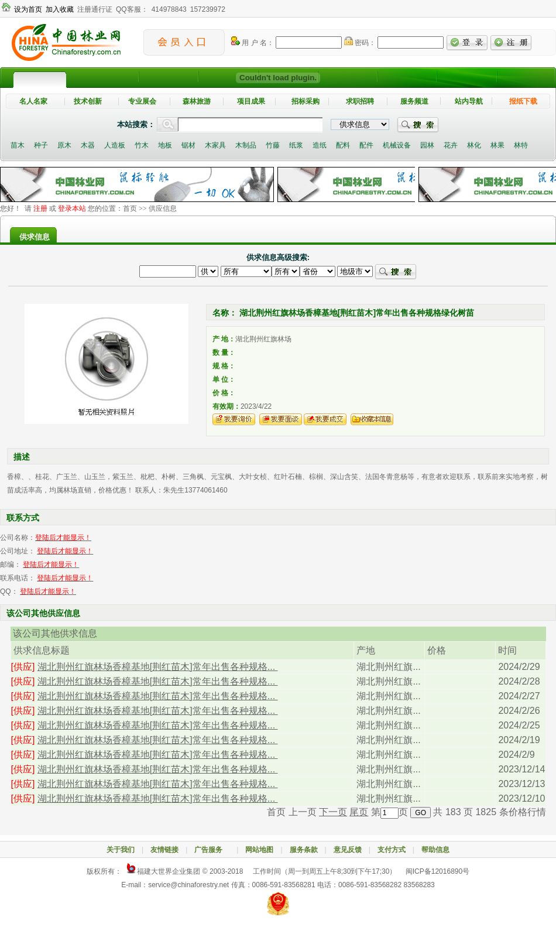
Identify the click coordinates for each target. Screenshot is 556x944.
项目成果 (251, 101)
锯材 (188, 145)
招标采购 (305, 101)
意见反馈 (348, 850)
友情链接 (164, 850)
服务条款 (304, 850)
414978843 (169, 9)
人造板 (114, 145)
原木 (64, 145)
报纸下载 (523, 101)
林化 (474, 145)
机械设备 (397, 145)
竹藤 (273, 145)
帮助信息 (435, 850)
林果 (497, 145)
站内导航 (469, 101)
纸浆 (296, 145)
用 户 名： (252, 43)
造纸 (320, 145)
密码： (360, 43)
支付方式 (391, 850)
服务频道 (414, 101)
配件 (366, 145)
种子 (41, 145)
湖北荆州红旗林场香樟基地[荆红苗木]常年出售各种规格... (157, 667)
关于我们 (121, 850)
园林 (427, 145)
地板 (165, 145)
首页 (130, 208)
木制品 (245, 145)
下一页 (333, 812)
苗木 (18, 145)
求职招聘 (360, 101)
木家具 (215, 145)
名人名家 (33, 101)
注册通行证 (94, 9)
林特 (521, 145)
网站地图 (259, 850)
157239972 (207, 9)
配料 (343, 145)
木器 (88, 145)
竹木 (142, 145)
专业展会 (142, 101)
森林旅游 (197, 101)
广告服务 (211, 850)
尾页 (358, 812)
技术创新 (88, 101)
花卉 (451, 145)
